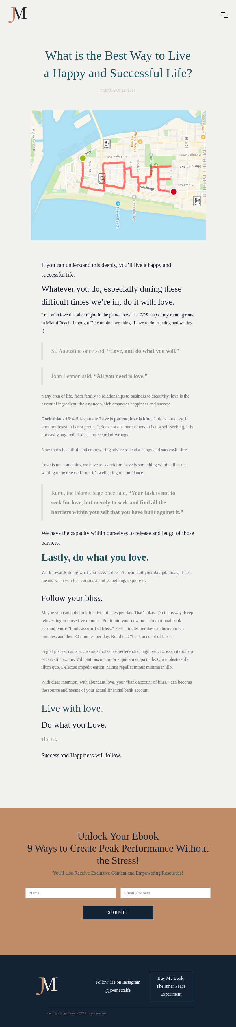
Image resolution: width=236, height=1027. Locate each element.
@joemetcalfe (118, 990)
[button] (224, 15)
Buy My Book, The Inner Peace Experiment (171, 986)
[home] (17, 15)
